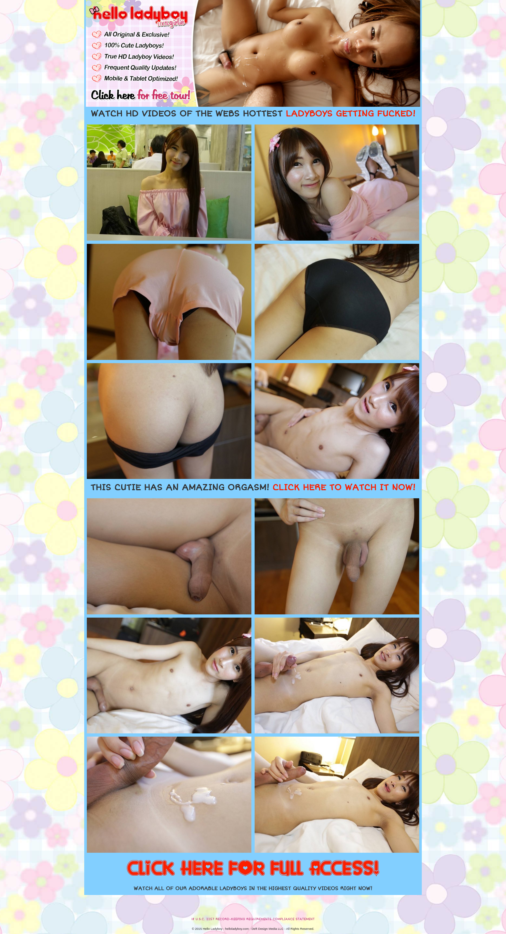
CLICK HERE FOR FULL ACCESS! (253, 869)
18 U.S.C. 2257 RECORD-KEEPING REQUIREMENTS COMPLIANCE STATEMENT (253, 919)
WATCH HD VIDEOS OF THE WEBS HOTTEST (253, 113)
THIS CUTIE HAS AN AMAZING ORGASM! (252, 487)
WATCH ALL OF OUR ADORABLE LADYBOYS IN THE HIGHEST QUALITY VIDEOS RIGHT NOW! (253, 888)
